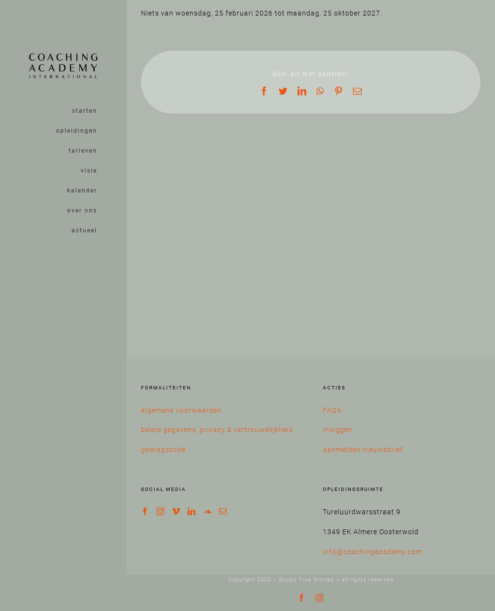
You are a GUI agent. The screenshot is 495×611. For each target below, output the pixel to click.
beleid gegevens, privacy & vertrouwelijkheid (217, 430)
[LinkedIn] (192, 511)
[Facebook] (145, 511)
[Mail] (223, 511)
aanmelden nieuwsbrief (363, 450)
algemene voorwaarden (181, 410)
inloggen (338, 430)
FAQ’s (332, 410)
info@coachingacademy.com (372, 552)
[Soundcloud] (207, 511)
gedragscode (163, 450)
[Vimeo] (176, 511)
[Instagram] (161, 511)
